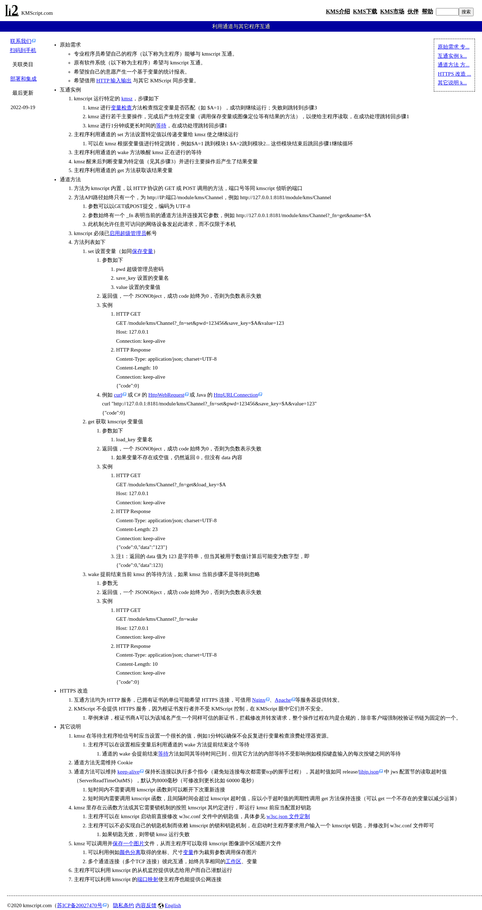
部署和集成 (23, 79)
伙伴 (413, 11)
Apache (283, 700)
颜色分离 (130, 852)
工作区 (233, 861)
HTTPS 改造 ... (454, 74)
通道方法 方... (453, 65)
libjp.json (369, 772)
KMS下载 (365, 11)
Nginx (259, 700)
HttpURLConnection (236, 395)
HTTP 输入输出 (114, 80)
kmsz (127, 98)
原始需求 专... (453, 47)
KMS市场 (392, 11)
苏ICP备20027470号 (79, 905)
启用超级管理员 (127, 233)
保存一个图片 (128, 843)
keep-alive (128, 772)
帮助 (427, 11)
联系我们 (20, 41)
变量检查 (121, 107)
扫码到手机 (23, 50)
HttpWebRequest (166, 395)
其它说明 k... (452, 83)
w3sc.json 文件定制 (288, 816)
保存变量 (142, 251)
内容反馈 (146, 905)
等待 (161, 125)
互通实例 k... (452, 56)
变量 (188, 852)
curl (118, 395)
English (173, 905)
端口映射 (147, 879)
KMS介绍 (338, 11)
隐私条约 (123, 905)
